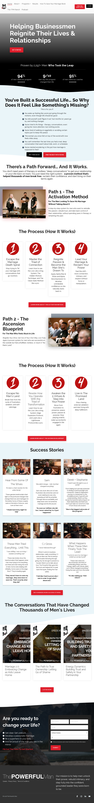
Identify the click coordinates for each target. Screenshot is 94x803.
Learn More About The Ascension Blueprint (47, 438)
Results (35, 4)
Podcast (25, 10)
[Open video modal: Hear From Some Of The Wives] (16, 467)
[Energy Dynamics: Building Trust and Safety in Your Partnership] (77, 644)
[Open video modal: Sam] (47, 467)
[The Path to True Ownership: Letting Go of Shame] (47, 644)
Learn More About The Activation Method (47, 304)
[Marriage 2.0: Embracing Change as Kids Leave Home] (16, 644)
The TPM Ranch (13, 10)
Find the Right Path (79, 6)
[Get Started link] (16, 49)
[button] (77, 796)
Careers (5, 781)
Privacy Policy (12, 781)
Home (9, 4)
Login (89, 6)
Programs (26, 4)
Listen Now (47, 689)
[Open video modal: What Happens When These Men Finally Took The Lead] (77, 530)
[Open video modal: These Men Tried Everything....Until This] (16, 530)
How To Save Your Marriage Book (53, 4)
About (17, 4)
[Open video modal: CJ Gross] (47, 530)
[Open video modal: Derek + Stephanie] (77, 467)
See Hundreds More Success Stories (47, 592)
